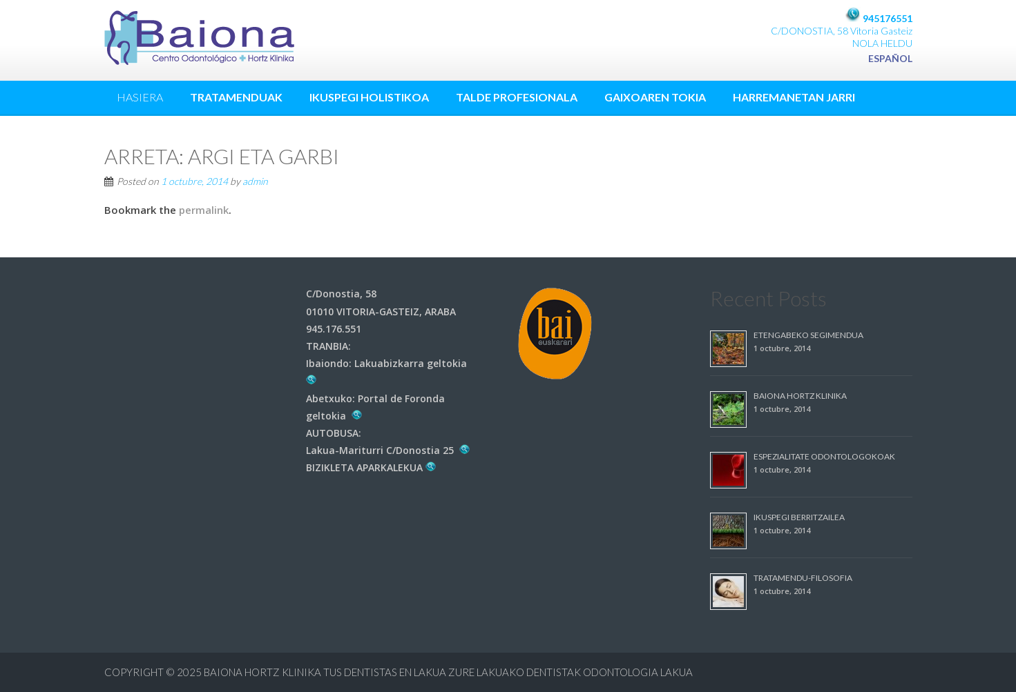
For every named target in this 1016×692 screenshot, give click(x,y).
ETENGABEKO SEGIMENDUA (808, 335)
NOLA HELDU (882, 43)
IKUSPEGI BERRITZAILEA (799, 517)
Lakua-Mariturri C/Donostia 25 (388, 450)
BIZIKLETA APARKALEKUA (371, 467)
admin (255, 181)
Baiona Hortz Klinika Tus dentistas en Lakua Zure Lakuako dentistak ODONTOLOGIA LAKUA (448, 672)
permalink (204, 210)
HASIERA (140, 96)
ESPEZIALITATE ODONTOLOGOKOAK (824, 456)
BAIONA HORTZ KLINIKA (800, 396)
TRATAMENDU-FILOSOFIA (803, 578)
